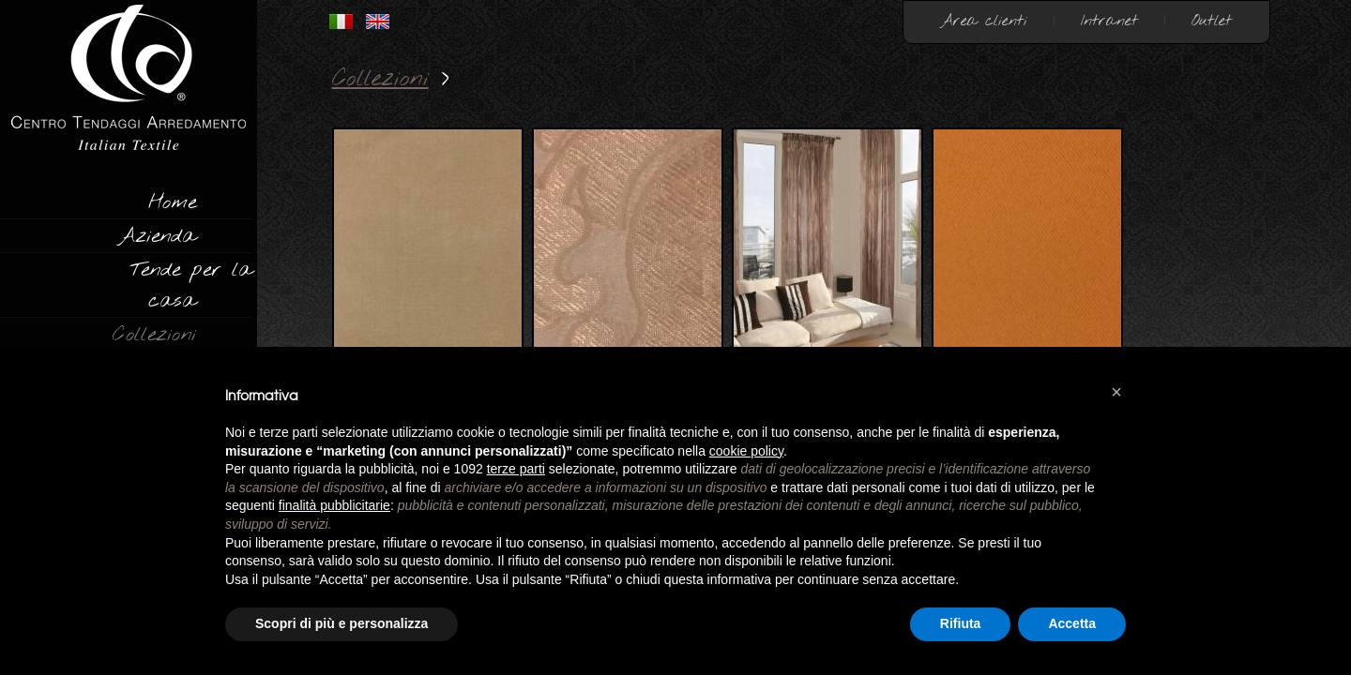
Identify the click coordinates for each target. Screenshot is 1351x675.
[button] (1116, 392)
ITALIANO (341, 21)
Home (172, 202)
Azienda (157, 236)
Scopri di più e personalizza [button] (341, 623)
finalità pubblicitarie (334, 505)
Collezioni (154, 335)
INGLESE (377, 21)
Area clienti (984, 21)
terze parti (516, 468)
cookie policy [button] (746, 450)
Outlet (1212, 21)
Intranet (1109, 21)
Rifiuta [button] (960, 623)
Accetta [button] (1072, 623)
